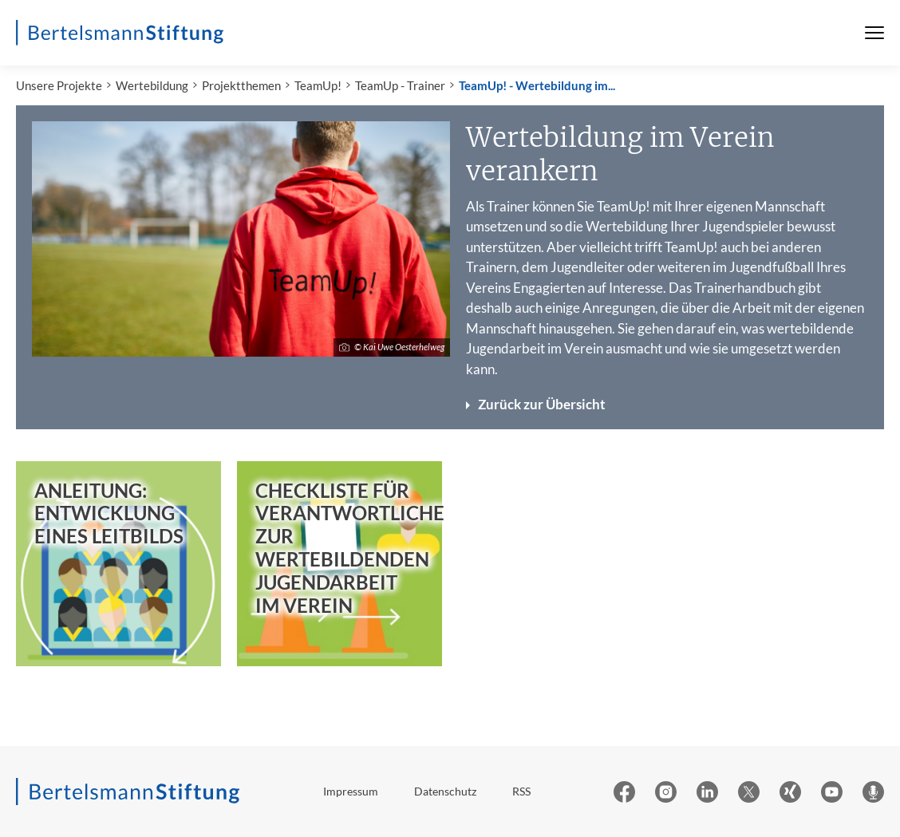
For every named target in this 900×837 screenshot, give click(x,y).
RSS (521, 791)
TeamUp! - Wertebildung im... (537, 85)
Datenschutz (445, 791)
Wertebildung (152, 85)
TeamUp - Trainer (400, 85)
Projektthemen (241, 85)
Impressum (350, 791)
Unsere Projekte (59, 85)
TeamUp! (317, 85)
